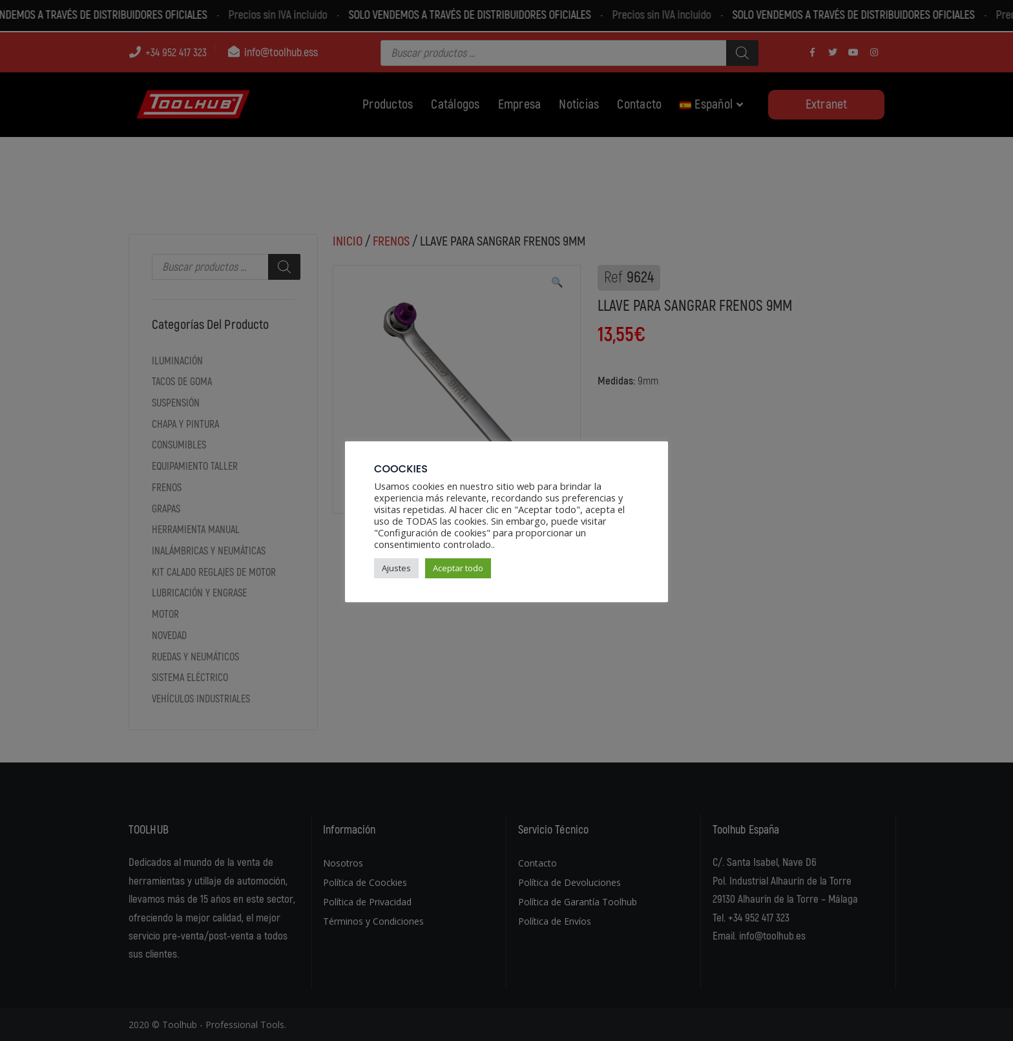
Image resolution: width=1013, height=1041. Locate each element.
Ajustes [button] (396, 568)
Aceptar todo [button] (458, 568)
